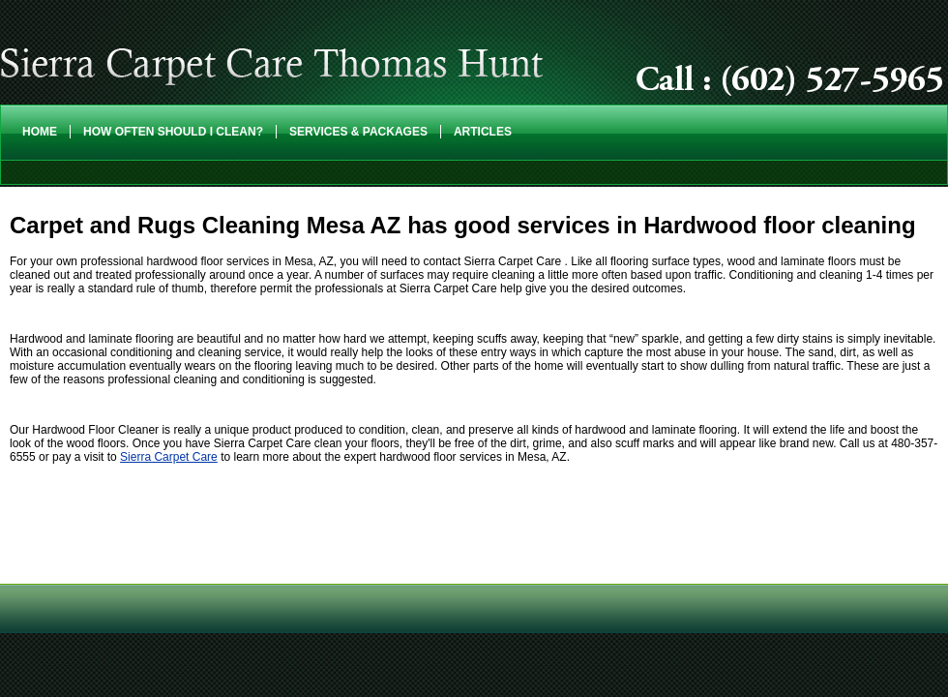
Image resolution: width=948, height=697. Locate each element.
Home (39, 131)
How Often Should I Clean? (173, 131)
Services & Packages (358, 131)
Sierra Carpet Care (169, 457)
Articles (483, 131)
